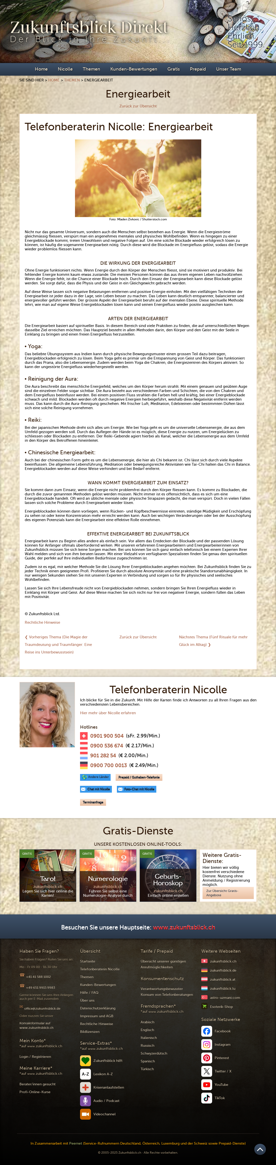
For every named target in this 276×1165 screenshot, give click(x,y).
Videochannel (104, 1114)
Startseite (87, 961)
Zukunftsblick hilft (107, 1061)
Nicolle (65, 69)
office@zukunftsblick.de (42, 1008)
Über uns (87, 1000)
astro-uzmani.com (225, 998)
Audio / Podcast (106, 1101)
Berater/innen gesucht (37, 1084)
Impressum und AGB (96, 1016)
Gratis (173, 69)
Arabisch (147, 1022)
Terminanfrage (93, 802)
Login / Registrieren (35, 1057)
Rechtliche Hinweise (42, 622)
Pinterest (222, 1058)
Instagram (223, 1045)
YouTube (221, 1085)
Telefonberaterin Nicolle (100, 969)
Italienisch (149, 1038)
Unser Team (228, 69)
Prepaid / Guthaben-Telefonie (139, 777)
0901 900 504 (106, 736)
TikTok (220, 1098)
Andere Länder (98, 777)
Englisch (147, 1030)
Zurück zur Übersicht (138, 106)
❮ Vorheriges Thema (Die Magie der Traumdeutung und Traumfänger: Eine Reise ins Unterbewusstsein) (58, 644)
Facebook (223, 1031)
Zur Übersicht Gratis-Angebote (222, 893)
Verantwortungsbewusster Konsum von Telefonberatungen (167, 992)
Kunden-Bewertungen (133, 69)
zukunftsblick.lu (222, 989)
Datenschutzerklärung (97, 1008)
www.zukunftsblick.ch (184, 927)
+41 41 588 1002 (38, 977)
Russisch (147, 1046)
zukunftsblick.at (222, 979)
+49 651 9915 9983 (40, 988)
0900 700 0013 (108, 765)
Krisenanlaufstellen (108, 1087)
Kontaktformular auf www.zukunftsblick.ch (36, 1025)
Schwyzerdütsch (154, 1053)
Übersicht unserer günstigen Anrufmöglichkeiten (163, 964)
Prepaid (198, 69)
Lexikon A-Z (103, 1074)
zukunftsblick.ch (223, 961)
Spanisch (148, 1061)
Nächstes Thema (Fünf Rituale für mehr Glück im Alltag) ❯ (213, 641)
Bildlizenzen (89, 1032)
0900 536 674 (106, 746)
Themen (91, 69)
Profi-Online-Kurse (35, 1092)
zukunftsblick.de (223, 970)
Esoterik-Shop (221, 1007)
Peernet (75, 1143)
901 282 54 (103, 756)
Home (41, 69)
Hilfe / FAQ (89, 993)
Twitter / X (223, 1071)
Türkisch (147, 1069)
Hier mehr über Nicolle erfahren (108, 713)
